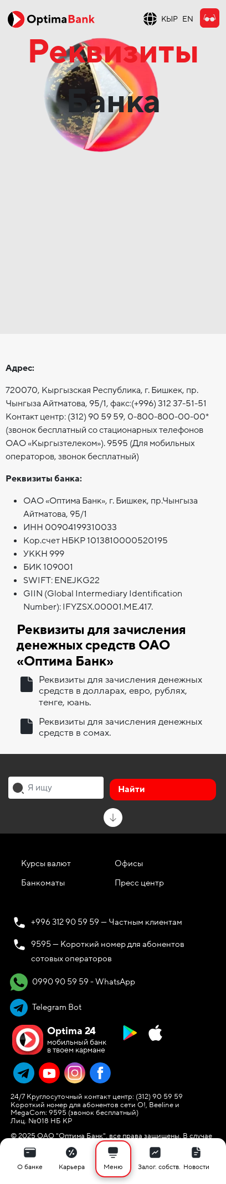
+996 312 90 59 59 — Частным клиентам (106, 922)
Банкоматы (43, 882)
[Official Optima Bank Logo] (51, 19)
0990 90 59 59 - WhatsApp (72, 982)
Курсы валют (46, 863)
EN (187, 19)
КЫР (169, 19)
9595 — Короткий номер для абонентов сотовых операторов (107, 951)
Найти (131, 789)
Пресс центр (139, 882)
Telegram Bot (45, 1008)
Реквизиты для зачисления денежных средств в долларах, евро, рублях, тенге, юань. (120, 691)
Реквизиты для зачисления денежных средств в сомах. (120, 727)
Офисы (129, 863)
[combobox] (56, 787)
